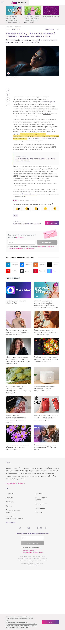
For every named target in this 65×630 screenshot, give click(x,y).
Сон (15, 215)
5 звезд (53, 29)
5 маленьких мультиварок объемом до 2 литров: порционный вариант (44, 388)
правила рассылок (30, 248)
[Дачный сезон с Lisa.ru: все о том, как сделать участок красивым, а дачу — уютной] (51, 10)
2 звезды (48, 29)
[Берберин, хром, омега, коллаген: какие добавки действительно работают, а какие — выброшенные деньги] (46, 290)
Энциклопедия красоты (41, 499)
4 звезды (51, 29)
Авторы (9, 506)
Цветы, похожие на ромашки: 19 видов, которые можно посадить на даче (17, 447)
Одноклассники (39, 265)
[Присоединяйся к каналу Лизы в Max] (18, 290)
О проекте (10, 493)
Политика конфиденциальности (14, 517)
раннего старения (48, 102)
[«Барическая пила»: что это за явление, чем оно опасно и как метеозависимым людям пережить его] (18, 346)
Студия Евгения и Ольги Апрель (36, 563)
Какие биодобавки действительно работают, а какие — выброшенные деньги (31, 19)
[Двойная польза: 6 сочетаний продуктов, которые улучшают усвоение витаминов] (46, 346)
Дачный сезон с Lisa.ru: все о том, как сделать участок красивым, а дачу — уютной (50, 19)
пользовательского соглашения (46, 246)
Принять (50, 622)
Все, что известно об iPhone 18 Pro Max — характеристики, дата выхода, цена (46, 418)
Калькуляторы (41, 504)
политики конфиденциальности (17, 248)
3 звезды (50, 29)
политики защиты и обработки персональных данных (21, 626)
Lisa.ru (8, 29)
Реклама (9, 498)
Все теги (38, 512)
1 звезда (46, 29)
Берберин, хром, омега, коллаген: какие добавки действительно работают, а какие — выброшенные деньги (46, 304)
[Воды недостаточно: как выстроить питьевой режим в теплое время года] (46, 319)
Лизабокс (39, 493)
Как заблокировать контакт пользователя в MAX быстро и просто (45, 447)
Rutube (52, 265)
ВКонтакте (26, 265)
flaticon (37, 565)
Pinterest (39, 271)
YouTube (11, 271)
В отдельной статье (29, 194)
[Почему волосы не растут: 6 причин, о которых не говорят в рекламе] (14, 10)
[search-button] (55, 2)
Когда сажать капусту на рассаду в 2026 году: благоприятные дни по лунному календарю (18, 389)
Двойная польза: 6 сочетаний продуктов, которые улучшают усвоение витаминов (46, 359)
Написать (53, 223)
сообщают (47, 113)
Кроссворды (40, 508)
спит (34, 131)
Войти (59, 2)
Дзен (24, 271)
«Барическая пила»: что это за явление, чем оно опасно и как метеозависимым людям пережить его (18, 360)
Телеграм (12, 265)
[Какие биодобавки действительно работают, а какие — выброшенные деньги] (32, 10)
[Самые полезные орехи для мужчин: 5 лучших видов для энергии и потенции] (18, 319)
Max (51, 271)
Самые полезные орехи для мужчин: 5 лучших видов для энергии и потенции (17, 332)
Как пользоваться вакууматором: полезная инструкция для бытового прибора (16, 419)
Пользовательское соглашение (13, 511)
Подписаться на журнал (14, 483)
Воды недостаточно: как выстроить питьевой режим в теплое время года (45, 332)
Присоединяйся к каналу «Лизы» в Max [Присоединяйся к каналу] (16, 302)
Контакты (10, 502)
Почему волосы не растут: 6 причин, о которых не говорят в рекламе (12, 19)
